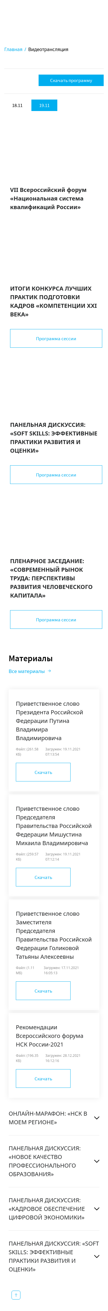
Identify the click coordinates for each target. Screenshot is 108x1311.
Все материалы (27, 671)
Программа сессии (56, 338)
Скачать (43, 772)
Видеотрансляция (48, 49)
